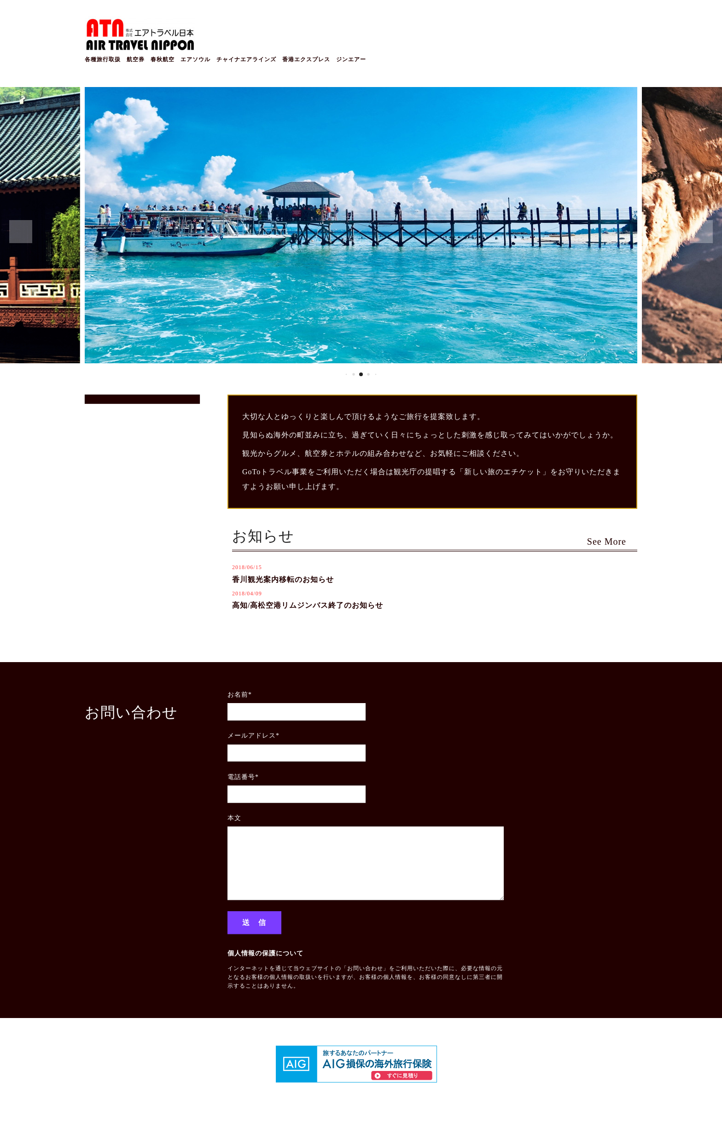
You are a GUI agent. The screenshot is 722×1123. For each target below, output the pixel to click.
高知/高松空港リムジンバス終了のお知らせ (307, 605)
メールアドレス (253, 735)
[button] (20, 231)
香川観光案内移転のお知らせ (283, 579)
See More (612, 541)
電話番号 (243, 777)
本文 (234, 818)
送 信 (254, 922)
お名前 (239, 694)
